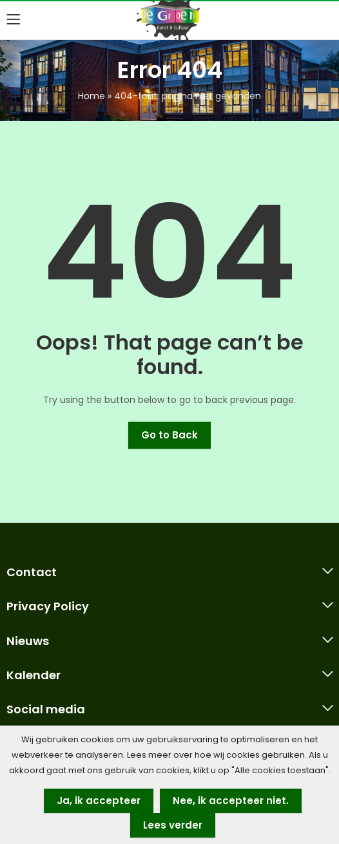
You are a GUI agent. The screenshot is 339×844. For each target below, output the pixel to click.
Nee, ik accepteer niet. (231, 800)
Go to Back (169, 435)
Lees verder (172, 825)
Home (91, 95)
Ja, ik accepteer (98, 800)
